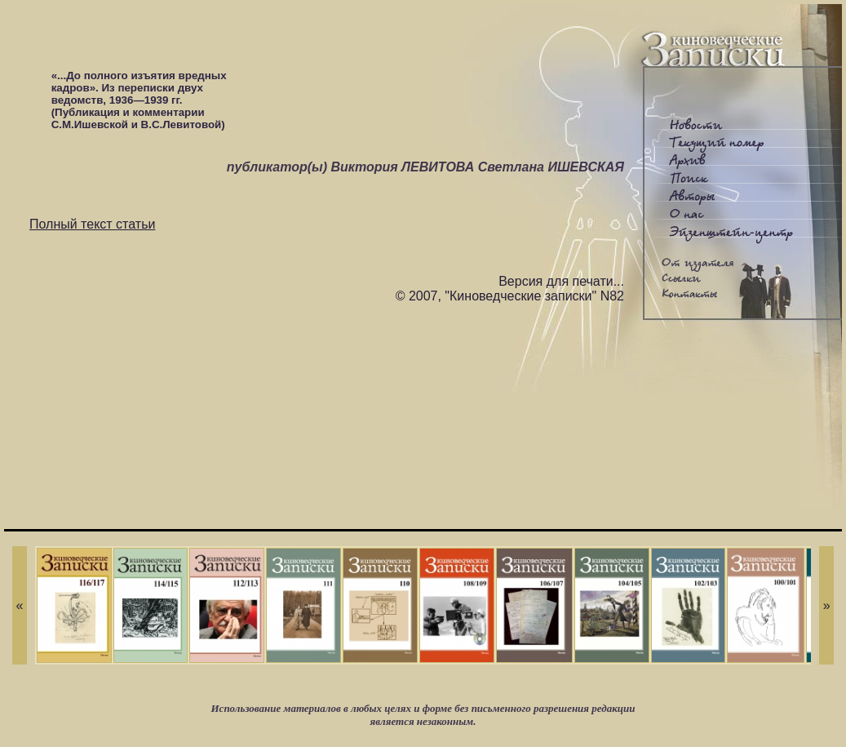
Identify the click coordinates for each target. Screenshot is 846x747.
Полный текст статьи (92, 224)
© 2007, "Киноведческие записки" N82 (510, 296)
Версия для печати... (561, 281)
